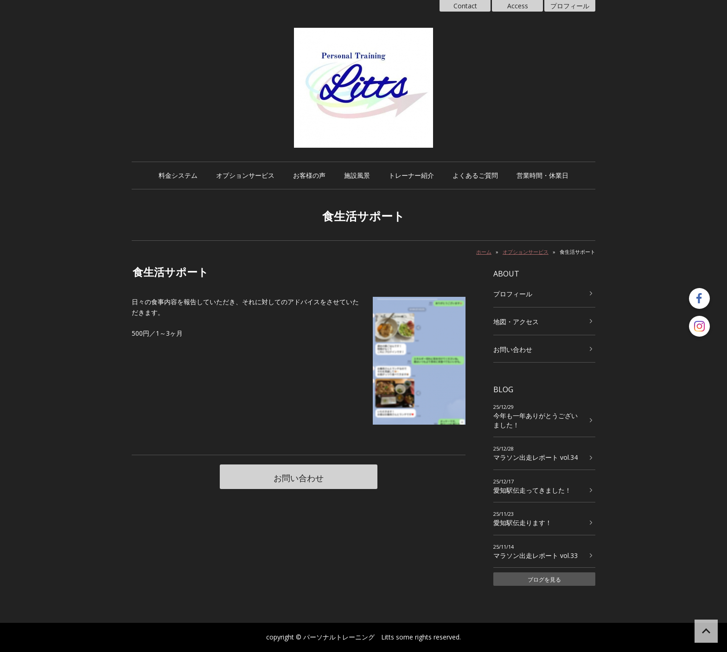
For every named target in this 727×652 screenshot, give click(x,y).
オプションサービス (245, 175)
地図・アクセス (516, 321)
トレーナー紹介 (411, 175)
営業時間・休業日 (542, 175)
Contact (465, 5)
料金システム (178, 175)
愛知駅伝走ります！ (522, 522)
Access (517, 5)
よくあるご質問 (475, 175)
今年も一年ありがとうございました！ (535, 420)
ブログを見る (544, 579)
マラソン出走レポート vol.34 (535, 457)
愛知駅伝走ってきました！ (532, 490)
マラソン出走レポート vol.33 (535, 555)
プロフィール (569, 5)
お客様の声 (309, 175)
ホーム (483, 251)
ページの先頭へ (706, 631)
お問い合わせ (299, 477)
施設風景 (357, 175)
